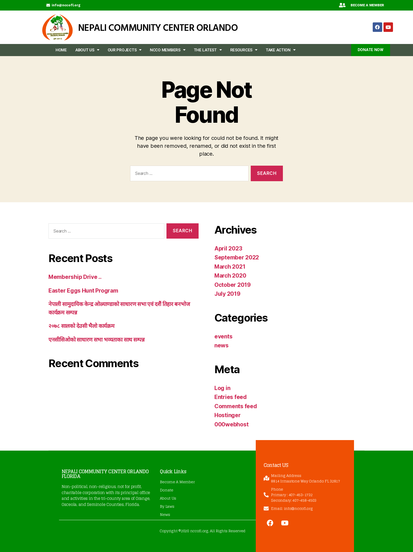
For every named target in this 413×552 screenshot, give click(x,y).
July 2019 (227, 293)
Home (61, 50)
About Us (87, 50)
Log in (222, 388)
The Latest (208, 50)
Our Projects (125, 50)
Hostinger (227, 415)
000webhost (231, 424)
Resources (243, 50)
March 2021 (229, 266)
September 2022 (236, 257)
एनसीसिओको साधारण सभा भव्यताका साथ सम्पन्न (96, 339)
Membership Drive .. (75, 277)
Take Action (281, 50)
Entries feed (230, 397)
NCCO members (167, 50)
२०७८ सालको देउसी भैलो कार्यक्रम (81, 326)
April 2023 (228, 248)
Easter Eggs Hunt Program (83, 290)
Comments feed (235, 406)
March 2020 (230, 275)
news (221, 345)
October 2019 (232, 285)
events (223, 336)
